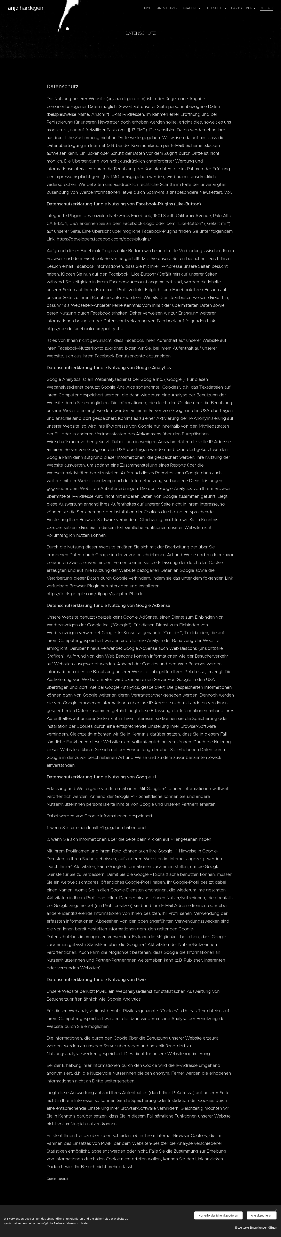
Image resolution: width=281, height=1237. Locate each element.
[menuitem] (146, 8)
